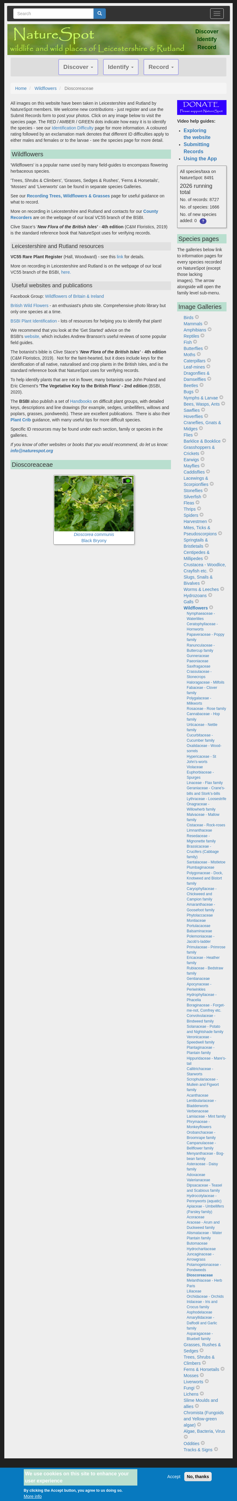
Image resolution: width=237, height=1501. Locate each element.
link (120, 256)
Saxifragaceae (198, 666)
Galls (188, 601)
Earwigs (191, 459)
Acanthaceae (197, 1095)
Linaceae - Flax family (205, 783)
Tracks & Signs (198, 1449)
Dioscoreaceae (200, 1275)
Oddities (191, 1443)
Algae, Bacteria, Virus (204, 1431)
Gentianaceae (198, 978)
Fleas (189, 502)
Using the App (200, 158)
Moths (189, 354)
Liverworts (193, 1381)
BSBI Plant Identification (33, 320)
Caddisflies (194, 472)
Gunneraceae (198, 656)
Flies (188, 434)
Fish (188, 342)
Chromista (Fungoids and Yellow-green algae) (204, 1418)
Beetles (191, 385)
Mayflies (191, 465)
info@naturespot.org (31, 450)
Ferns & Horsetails (201, 1369)
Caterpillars (195, 360)
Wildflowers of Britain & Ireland (74, 296)
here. (66, 272)
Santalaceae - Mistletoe (206, 862)
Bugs (188, 391)
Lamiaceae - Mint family (206, 1116)
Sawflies (192, 410)
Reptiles (191, 336)
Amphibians (195, 329)
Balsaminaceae (199, 931)
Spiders (191, 515)
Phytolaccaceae (200, 915)
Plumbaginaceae (200, 867)
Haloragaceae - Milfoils (205, 682)
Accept (174, 1479)
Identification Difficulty (73, 127)
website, (32, 336)
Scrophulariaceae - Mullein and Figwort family (203, 1084)
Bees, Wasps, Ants (202, 404)
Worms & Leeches (201, 589)
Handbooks (81, 401)
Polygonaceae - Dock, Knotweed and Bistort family (205, 878)
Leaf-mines (194, 367)
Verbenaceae (198, 1111)
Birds (188, 317)
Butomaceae (197, 1243)
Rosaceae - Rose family (206, 708)
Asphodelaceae (199, 1312)
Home (21, 88)
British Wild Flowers (29, 305)
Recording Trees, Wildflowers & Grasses (68, 195)
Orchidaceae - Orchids (205, 1296)
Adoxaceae (196, 1175)
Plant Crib (20, 419)
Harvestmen (195, 521)
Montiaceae (196, 920)
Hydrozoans (195, 595)
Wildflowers (46, 88)
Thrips (190, 509)
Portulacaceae (198, 926)
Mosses (191, 1375)
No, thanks (198, 1479)
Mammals (193, 323)
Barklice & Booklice (202, 441)
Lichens (191, 1394)
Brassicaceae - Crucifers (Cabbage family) (203, 851)
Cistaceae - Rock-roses (206, 825)
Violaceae (195, 767)
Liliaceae (194, 1291)
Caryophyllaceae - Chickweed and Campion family (202, 894)
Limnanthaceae (199, 830)
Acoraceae (195, 1217)
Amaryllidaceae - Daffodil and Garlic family (202, 1322)
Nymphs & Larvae (201, 397)
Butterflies (193, 348)
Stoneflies (193, 490)
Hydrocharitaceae (201, 1249)
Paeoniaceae (197, 661)
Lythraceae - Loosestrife (206, 799)
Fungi (189, 1387)
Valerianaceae (198, 1180)
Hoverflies (193, 416)
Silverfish (192, 496)
